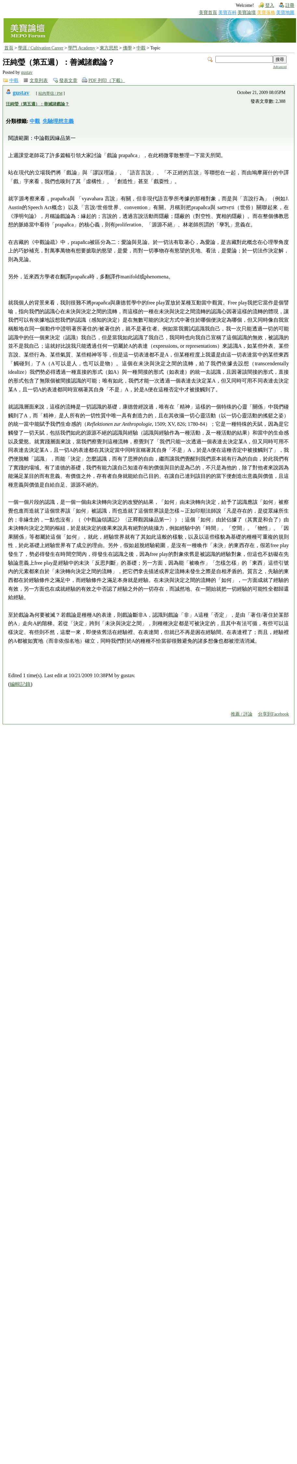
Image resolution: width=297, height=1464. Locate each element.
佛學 (127, 48)
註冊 (289, 5)
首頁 (8, 48)
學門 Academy (81, 48)
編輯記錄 (20, 684)
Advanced (280, 67)
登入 (269, 5)
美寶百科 (227, 12)
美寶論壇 (247, 12)
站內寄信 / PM (50, 93)
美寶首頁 (208, 12)
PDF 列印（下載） (106, 80)
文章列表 (39, 80)
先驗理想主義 (58, 121)
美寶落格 (266, 12)
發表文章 (68, 80)
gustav (27, 72)
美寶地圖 (285, 12)
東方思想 (109, 48)
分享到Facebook (273, 714)
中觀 (141, 48)
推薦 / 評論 (241, 714)
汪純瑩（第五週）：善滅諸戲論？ (37, 103)
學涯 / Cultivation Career (40, 48)
